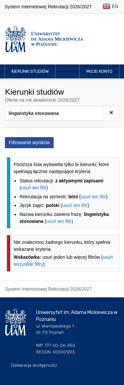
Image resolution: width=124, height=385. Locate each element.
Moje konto (99, 71)
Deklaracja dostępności (34, 365)
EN (110, 6)
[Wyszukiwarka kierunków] (54, 113)
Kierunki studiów (30, 71)
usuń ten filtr (33, 187)
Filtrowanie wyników (29, 142)
